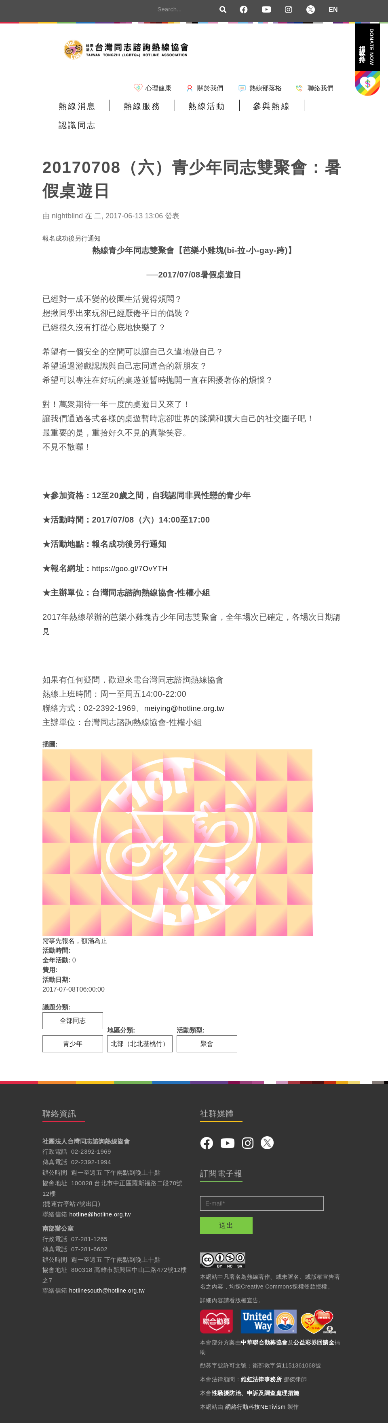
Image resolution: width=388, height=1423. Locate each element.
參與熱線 (247, 110)
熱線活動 (189, 110)
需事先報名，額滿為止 (74, 923)
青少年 (72, 1026)
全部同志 (73, 1003)
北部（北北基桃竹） (140, 1026)
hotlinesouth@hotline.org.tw (108, 1273)
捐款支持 (367, 46)
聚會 (206, 1026)
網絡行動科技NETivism (255, 1389)
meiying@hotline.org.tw (188, 690)
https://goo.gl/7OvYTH (133, 550)
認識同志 (305, 110)
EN (333, 9)
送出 (226, 1208)
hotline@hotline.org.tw (101, 1196)
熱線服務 (132, 110)
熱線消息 (74, 110)
